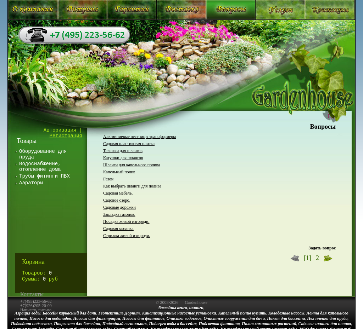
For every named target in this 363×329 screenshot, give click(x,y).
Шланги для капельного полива (131, 164)
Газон (108, 179)
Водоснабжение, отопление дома (40, 166)
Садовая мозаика (118, 228)
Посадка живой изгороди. (126, 221)
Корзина (33, 261)
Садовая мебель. (118, 193)
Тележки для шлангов (123, 150)
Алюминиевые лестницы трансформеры (139, 136)
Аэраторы (31, 183)
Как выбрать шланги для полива (132, 186)
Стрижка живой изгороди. (126, 235)
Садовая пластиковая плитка (129, 143)
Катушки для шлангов (123, 157)
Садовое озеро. (116, 200)
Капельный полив (119, 171)
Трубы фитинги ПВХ (44, 176)
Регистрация (66, 136)
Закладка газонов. (119, 214)
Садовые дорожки (119, 207)
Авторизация (60, 130)
